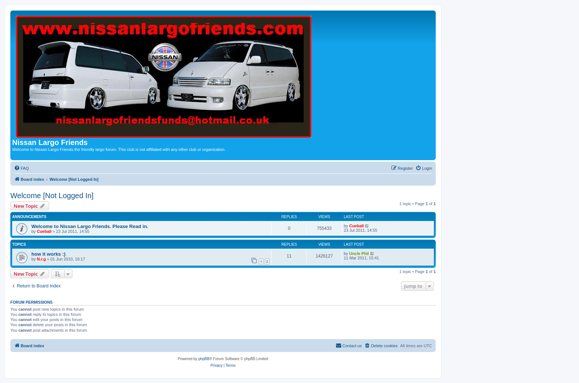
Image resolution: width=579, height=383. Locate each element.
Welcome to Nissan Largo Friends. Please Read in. (89, 226)
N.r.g (41, 259)
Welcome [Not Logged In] (51, 196)
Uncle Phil (359, 253)
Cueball (44, 231)
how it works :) (48, 254)
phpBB (203, 359)
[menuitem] (21, 168)
